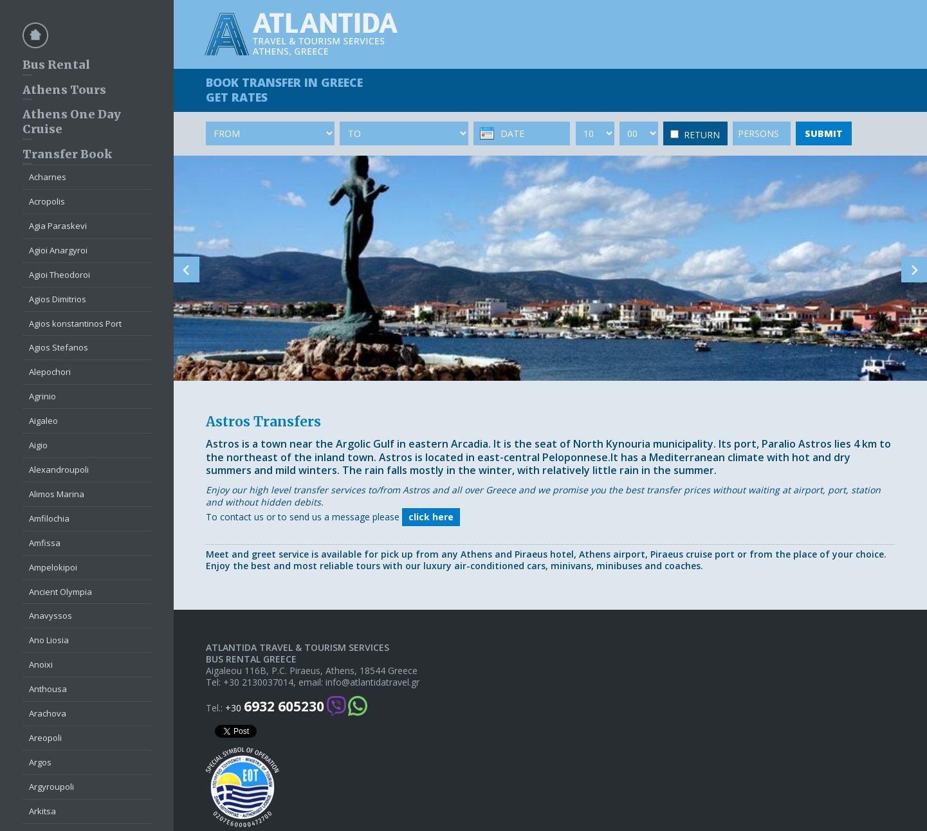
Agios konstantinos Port (75, 323)
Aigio (38, 445)
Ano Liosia (49, 640)
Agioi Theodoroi (59, 274)
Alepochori (50, 372)
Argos (40, 762)
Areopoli (45, 738)
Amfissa (44, 543)
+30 (274, 706)
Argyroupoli (51, 786)
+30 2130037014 (258, 682)
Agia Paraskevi (58, 226)
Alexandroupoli (59, 469)
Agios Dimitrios (57, 299)
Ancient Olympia (60, 592)
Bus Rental (56, 64)
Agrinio (42, 396)
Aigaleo (43, 420)
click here (431, 517)
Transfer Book (67, 154)
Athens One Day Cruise (72, 121)
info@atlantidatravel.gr (372, 682)
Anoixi (41, 664)
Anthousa (48, 689)
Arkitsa (42, 811)
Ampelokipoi (53, 567)
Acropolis (47, 201)
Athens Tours (64, 89)
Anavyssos (50, 615)
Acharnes (47, 177)
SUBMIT (824, 133)
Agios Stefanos (58, 347)
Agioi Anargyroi (58, 250)
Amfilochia (49, 518)
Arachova (47, 713)
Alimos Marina (56, 494)
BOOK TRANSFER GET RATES (284, 90)
